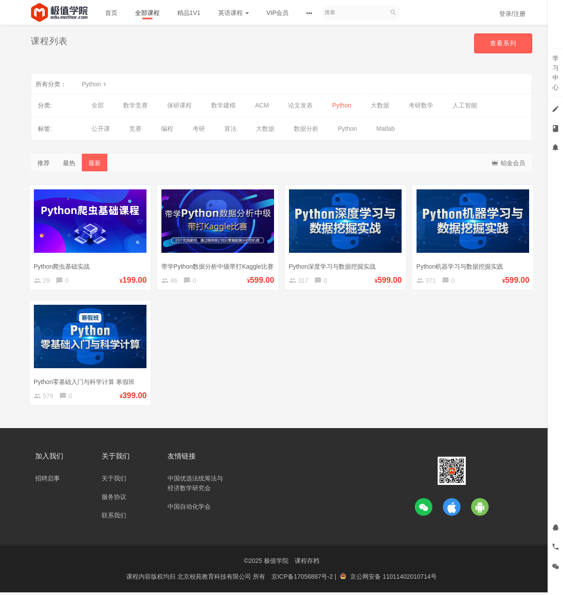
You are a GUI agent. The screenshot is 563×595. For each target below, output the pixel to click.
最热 (69, 162)
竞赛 (135, 128)
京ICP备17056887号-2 (303, 579)
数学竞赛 (135, 105)
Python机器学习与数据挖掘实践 (461, 264)
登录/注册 (512, 13)
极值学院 (276, 564)
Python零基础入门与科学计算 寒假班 (86, 381)
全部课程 (147, 12)
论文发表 (300, 105)
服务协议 (114, 500)
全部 (97, 105)
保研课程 (179, 105)
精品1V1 (189, 12)
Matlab (386, 128)
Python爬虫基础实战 (64, 264)
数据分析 (306, 128)
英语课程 (233, 12)
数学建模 (223, 105)
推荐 (43, 162)
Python (95, 84)
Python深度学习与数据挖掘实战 (334, 264)
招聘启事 (47, 481)
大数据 (380, 105)
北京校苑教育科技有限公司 (215, 579)
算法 (230, 128)
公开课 (100, 128)
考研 (199, 128)
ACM (262, 105)
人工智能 (465, 105)
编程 (167, 128)
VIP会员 (278, 12)
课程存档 (307, 564)
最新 (94, 162)
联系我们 (114, 518)
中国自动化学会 (189, 510)
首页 (111, 12)
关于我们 (114, 481)
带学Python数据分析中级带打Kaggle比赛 (219, 264)
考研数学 (421, 105)
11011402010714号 (410, 579)
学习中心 (555, 73)
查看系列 (503, 43)
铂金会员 (508, 162)
